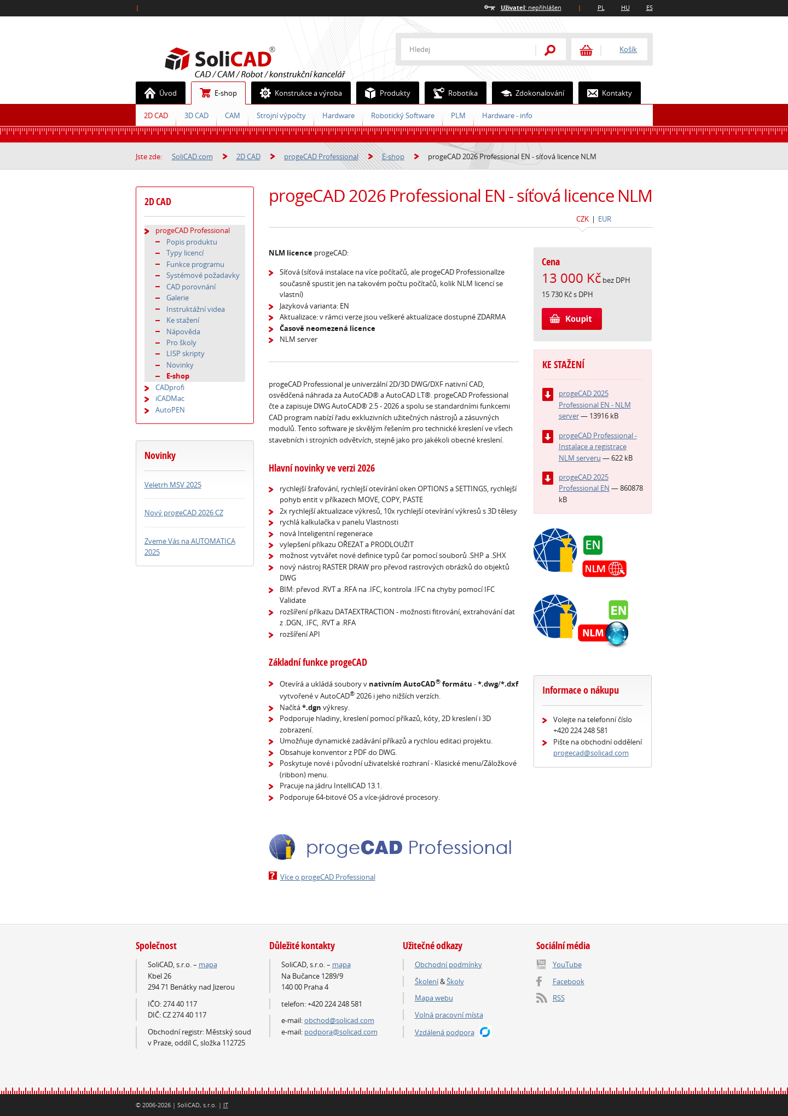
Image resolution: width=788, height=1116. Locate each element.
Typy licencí (185, 253)
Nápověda (183, 331)
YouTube (567, 964)
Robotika (451, 93)
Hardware (338, 115)
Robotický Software (402, 115)
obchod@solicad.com (339, 1020)
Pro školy (181, 342)
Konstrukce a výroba (297, 93)
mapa (208, 964)
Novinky (180, 365)
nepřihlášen (531, 7)
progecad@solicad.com (591, 753)
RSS (559, 998)
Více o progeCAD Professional (327, 877)
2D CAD (156, 115)
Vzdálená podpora (444, 1032)
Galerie (177, 298)
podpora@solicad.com (341, 1032)
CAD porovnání (191, 287)
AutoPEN (170, 410)
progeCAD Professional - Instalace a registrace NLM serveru (598, 447)
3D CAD (196, 115)
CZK (582, 219)
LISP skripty (185, 353)
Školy (455, 981)
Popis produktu (191, 242)
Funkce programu (195, 264)
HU (625, 7)
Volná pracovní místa (449, 1015)
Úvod (156, 93)
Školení (426, 981)
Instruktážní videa (195, 309)
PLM (458, 115)
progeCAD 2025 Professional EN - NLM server (595, 404)
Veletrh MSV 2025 (172, 485)
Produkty (383, 93)
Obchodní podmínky (448, 964)
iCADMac (169, 398)
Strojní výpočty (281, 115)
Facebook (568, 981)
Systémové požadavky (203, 275)
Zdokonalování (528, 93)
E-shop (214, 93)
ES (649, 7)
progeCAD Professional (321, 156)
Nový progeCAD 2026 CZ (183, 513)
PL (601, 7)
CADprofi (169, 387)
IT (225, 1105)
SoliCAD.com (272, 61)
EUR (604, 219)
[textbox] (461, 49)
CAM (232, 115)
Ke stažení (182, 320)
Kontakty (605, 93)
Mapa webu (434, 998)
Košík (628, 49)
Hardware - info (507, 115)
